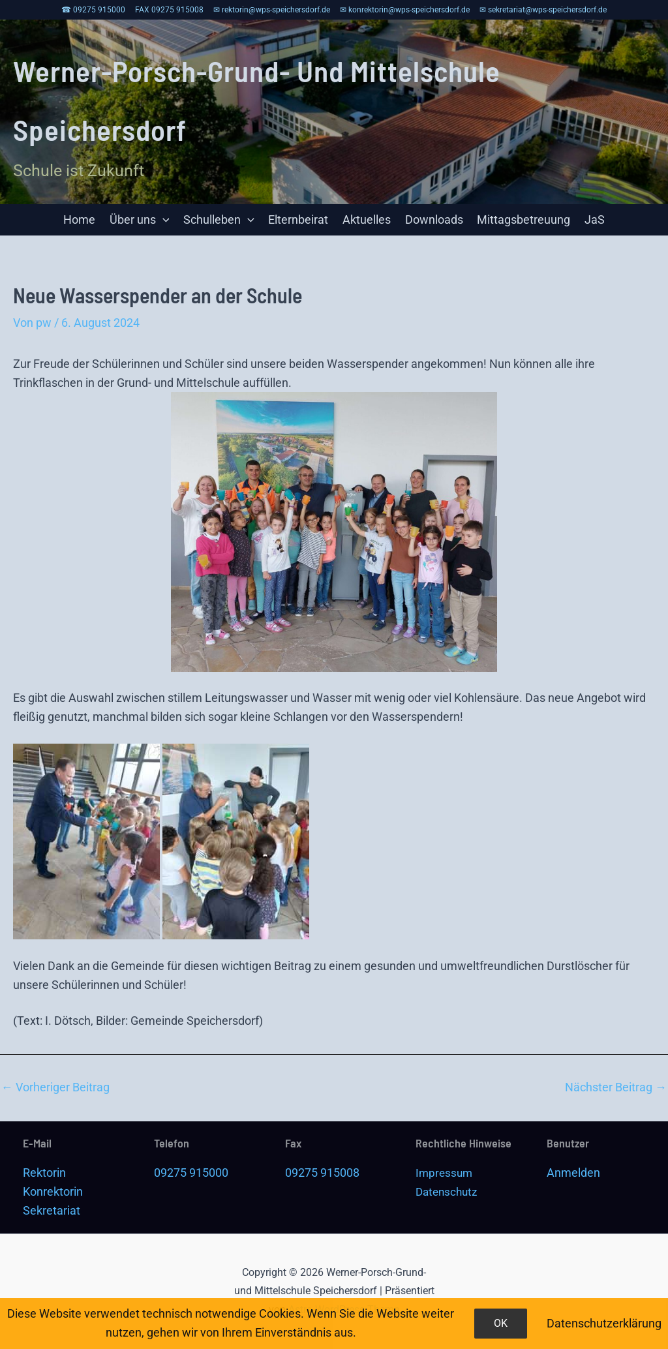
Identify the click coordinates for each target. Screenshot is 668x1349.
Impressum (445, 1172)
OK (501, 1323)
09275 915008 (322, 1172)
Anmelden (573, 1172)
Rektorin (44, 1172)
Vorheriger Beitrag (55, 1088)
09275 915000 (191, 1172)
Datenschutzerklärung (604, 1323)
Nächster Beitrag (616, 1088)
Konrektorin (53, 1191)
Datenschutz (448, 1191)
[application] (165, 220)
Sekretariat (51, 1210)
